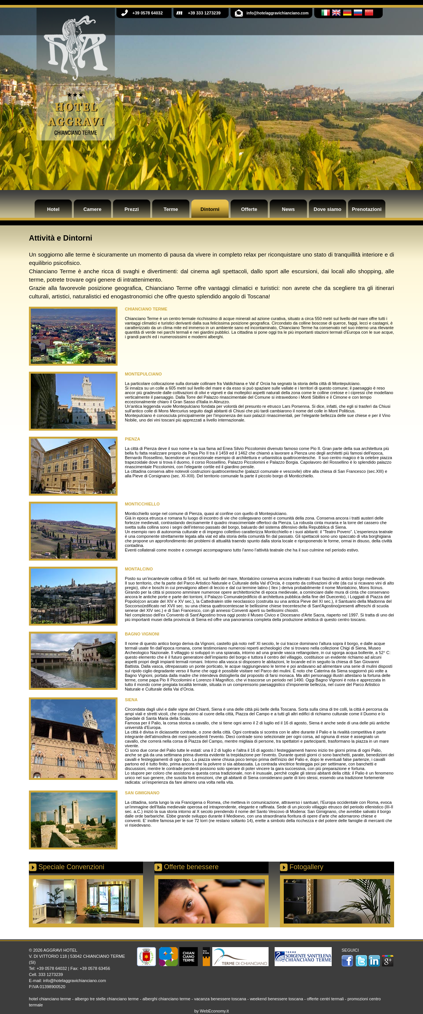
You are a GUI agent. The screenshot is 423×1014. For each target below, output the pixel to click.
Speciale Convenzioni (71, 867)
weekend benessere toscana (276, 999)
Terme (171, 209)
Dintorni (209, 209)
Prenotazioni (367, 209)
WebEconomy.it (214, 1011)
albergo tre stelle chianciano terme (106, 999)
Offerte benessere (191, 867)
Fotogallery (306, 867)
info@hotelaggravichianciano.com (74, 980)
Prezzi (131, 209)
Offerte (249, 209)
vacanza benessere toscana (220, 999)
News (288, 209)
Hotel (53, 209)
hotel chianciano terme (50, 999)
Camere (92, 209)
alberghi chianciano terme (166, 999)
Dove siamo (328, 209)
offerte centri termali (325, 999)
